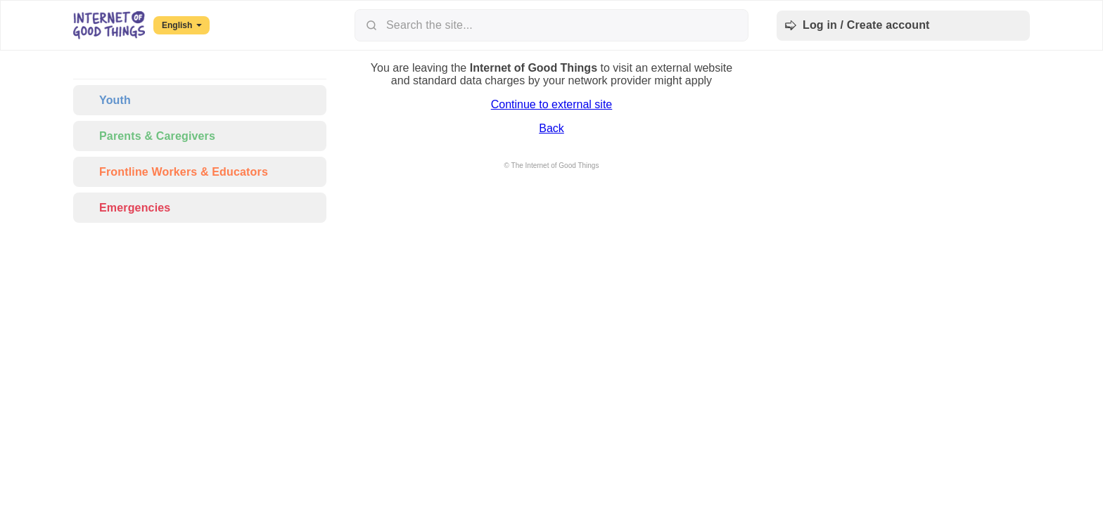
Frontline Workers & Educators (175, 172)
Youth (106, 100)
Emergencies (126, 207)
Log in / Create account (857, 25)
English (182, 25)
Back (551, 128)
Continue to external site (552, 104)
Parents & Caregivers (148, 136)
